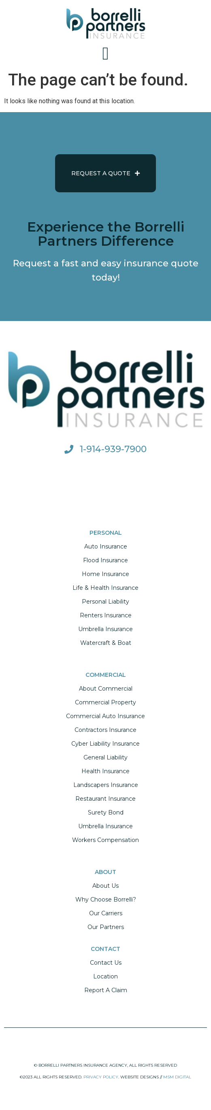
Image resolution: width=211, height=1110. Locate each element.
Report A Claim (105, 990)
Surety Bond (106, 812)
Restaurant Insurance (105, 798)
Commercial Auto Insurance (105, 716)
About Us (105, 885)
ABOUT (105, 872)
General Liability (105, 757)
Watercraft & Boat (105, 642)
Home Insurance (105, 574)
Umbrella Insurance (105, 629)
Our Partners (105, 927)
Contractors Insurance (105, 730)
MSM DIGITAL (177, 1077)
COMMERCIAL (105, 674)
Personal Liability (105, 601)
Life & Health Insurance (105, 587)
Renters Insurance (106, 615)
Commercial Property (105, 702)
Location (105, 976)
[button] (105, 53)
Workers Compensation (105, 840)
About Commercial (105, 688)
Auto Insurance (105, 546)
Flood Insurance (105, 560)
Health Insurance (105, 771)
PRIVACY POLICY (100, 1077)
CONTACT (105, 949)
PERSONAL (106, 532)
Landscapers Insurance (105, 785)
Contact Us (105, 962)
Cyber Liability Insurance (105, 743)
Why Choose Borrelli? (105, 899)
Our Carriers (105, 913)
